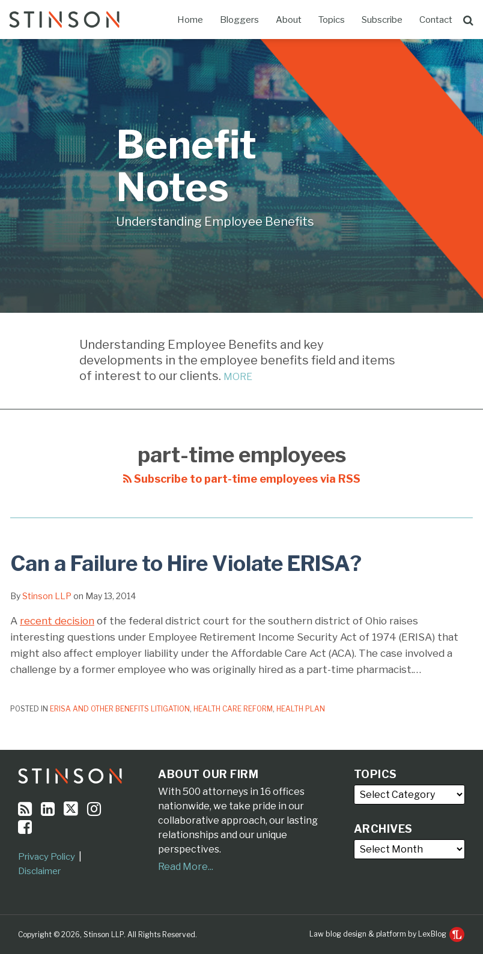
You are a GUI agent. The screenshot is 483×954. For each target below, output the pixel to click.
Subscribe (382, 19)
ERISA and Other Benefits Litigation (120, 708)
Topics (331, 19)
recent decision (57, 621)
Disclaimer (39, 871)
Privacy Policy (46, 856)
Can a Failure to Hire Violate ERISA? (186, 563)
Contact (435, 19)
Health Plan (300, 708)
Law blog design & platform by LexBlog (386, 933)
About (289, 19)
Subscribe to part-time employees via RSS (241, 478)
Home (190, 19)
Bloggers (239, 19)
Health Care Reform (233, 708)
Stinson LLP (46, 596)
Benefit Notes (186, 166)
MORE (237, 376)
